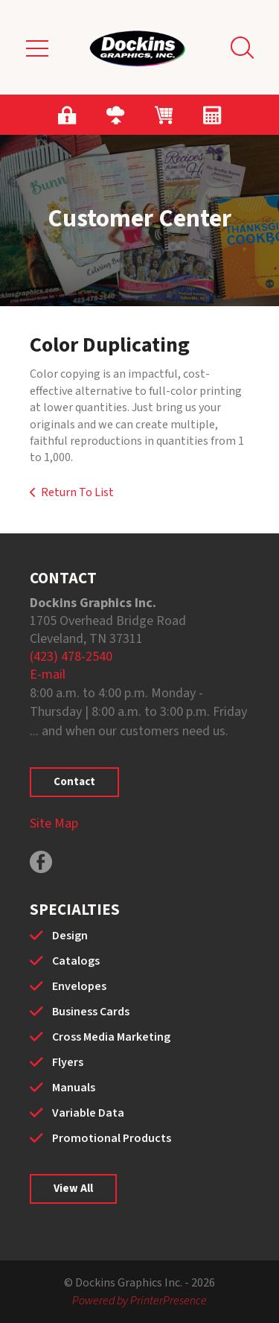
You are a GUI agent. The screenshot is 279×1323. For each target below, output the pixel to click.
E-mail (47, 674)
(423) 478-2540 (71, 656)
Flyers (67, 1062)
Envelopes (79, 986)
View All (73, 1188)
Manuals (73, 1087)
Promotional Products (111, 1138)
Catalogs (76, 961)
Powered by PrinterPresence (139, 1300)
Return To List (77, 492)
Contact (74, 782)
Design (70, 935)
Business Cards (90, 1011)
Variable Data (88, 1113)
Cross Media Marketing (111, 1037)
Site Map (54, 823)
